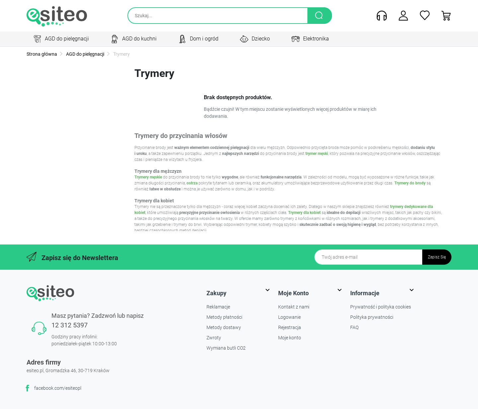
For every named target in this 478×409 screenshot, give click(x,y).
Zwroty (213, 337)
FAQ (354, 327)
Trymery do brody (410, 183)
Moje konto (289, 337)
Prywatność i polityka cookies (380, 306)
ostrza (192, 183)
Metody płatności (224, 317)
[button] (444, 16)
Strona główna (42, 54)
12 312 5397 (69, 325)
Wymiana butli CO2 (226, 348)
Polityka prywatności (371, 317)
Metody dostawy (223, 327)
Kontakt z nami (293, 306)
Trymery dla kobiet (304, 212)
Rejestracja (289, 327)
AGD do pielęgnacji (84, 54)
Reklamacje (218, 306)
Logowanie (289, 317)
